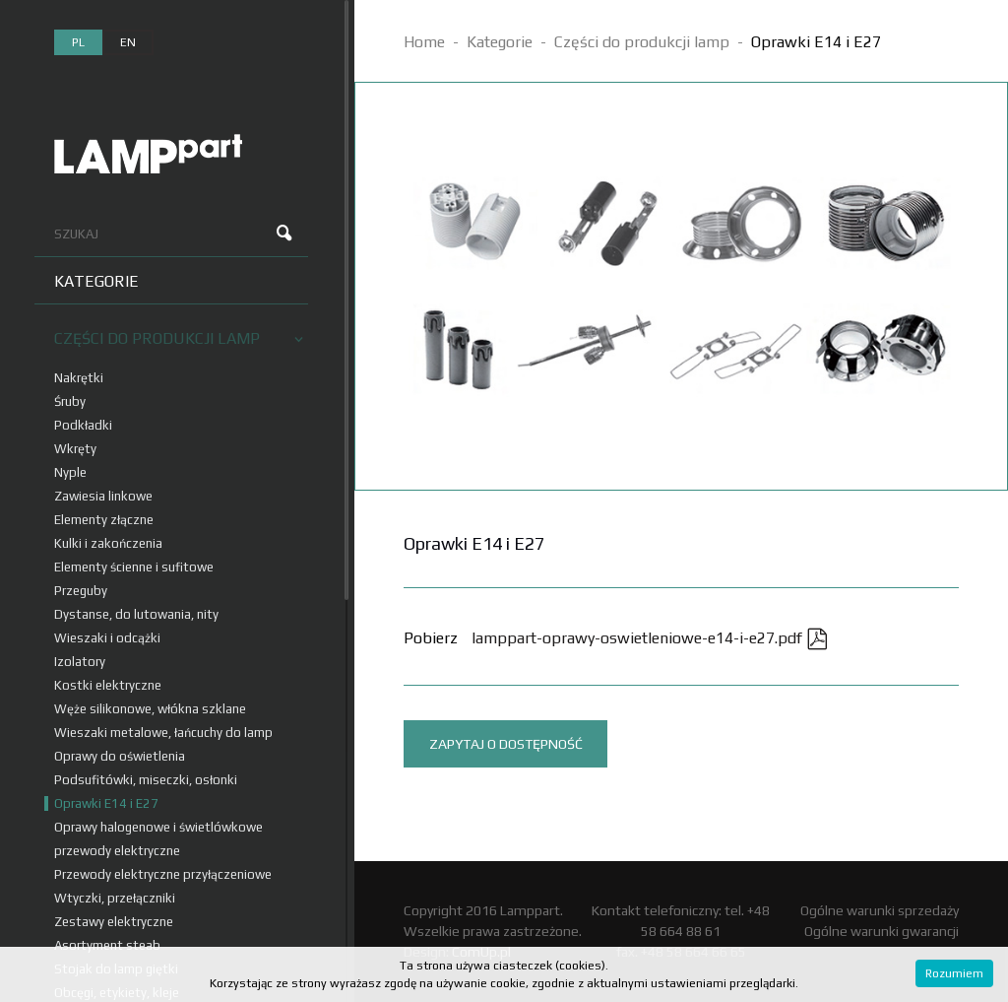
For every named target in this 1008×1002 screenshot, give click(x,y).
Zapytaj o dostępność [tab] (506, 744)
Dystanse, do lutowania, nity (136, 614)
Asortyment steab (107, 945)
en (128, 42)
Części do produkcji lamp (178, 338)
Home (424, 42)
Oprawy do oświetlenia (119, 756)
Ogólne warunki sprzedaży (879, 910)
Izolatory (79, 661)
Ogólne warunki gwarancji (881, 931)
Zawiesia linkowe (103, 496)
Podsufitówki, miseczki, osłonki (145, 779)
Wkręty (75, 448)
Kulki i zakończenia (108, 543)
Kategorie (96, 281)
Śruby (70, 401)
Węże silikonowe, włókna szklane (150, 708)
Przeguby (80, 590)
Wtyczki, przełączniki (114, 898)
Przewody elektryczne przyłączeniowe (163, 874)
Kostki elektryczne (107, 685)
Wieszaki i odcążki (107, 638)
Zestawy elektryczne (113, 921)
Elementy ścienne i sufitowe (134, 567)
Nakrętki (78, 377)
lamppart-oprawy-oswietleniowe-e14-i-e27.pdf (650, 638)
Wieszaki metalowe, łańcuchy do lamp (163, 732)
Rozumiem (954, 973)
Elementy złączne (104, 519)
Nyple (70, 472)
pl (78, 42)
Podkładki (83, 425)
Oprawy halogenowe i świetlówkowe (158, 827)
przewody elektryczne (117, 850)
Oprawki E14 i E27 (106, 803)
